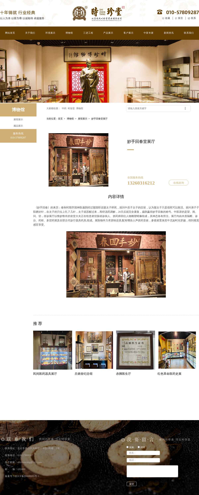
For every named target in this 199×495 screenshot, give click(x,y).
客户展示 (128, 33)
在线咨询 (178, 182)
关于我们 (30, 33)
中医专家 (149, 33)
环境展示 (50, 33)
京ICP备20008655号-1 (27, 476)
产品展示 (108, 33)
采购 (130, 447)
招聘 (141, 447)
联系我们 (189, 33)
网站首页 (10, 33)
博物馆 (69, 33)
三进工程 (88, 33)
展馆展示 (82, 118)
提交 (131, 484)
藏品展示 (18, 126)
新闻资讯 (169, 33)
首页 (60, 118)
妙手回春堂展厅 (99, 118)
